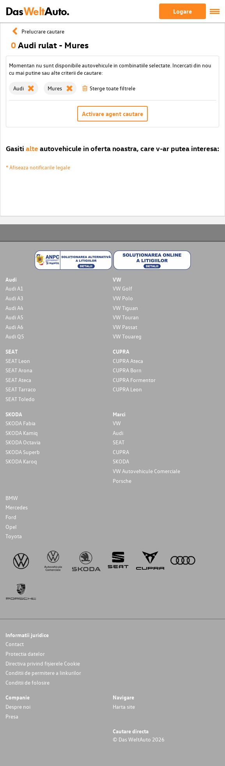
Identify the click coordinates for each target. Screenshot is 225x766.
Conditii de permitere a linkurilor (43, 672)
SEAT (118, 442)
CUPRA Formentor (134, 380)
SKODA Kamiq (21, 433)
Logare (182, 11)
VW (117, 423)
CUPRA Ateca (128, 361)
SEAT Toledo (20, 399)
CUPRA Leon (127, 389)
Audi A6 (14, 327)
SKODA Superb (22, 452)
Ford (10, 517)
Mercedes (16, 507)
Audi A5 (14, 317)
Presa (11, 716)
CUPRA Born (127, 370)
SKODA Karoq (21, 461)
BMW (11, 498)
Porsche (122, 480)
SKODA (121, 461)
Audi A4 (14, 308)
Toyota (13, 536)
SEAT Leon (17, 361)
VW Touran (126, 317)
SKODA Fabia (20, 423)
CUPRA (121, 452)
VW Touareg (127, 336)
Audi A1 (14, 288)
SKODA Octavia (23, 442)
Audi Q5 (14, 336)
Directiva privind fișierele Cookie (42, 663)
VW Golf (122, 288)
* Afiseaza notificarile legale (38, 167)
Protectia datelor (25, 653)
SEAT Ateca (18, 380)
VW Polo (123, 298)
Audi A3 (14, 298)
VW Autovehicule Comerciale (146, 471)
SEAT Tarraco (20, 389)
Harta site (124, 706)
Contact (14, 644)
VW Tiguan (125, 308)
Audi (118, 433)
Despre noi (17, 706)
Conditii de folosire (27, 682)
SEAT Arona (18, 370)
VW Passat (125, 327)
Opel (11, 526)
